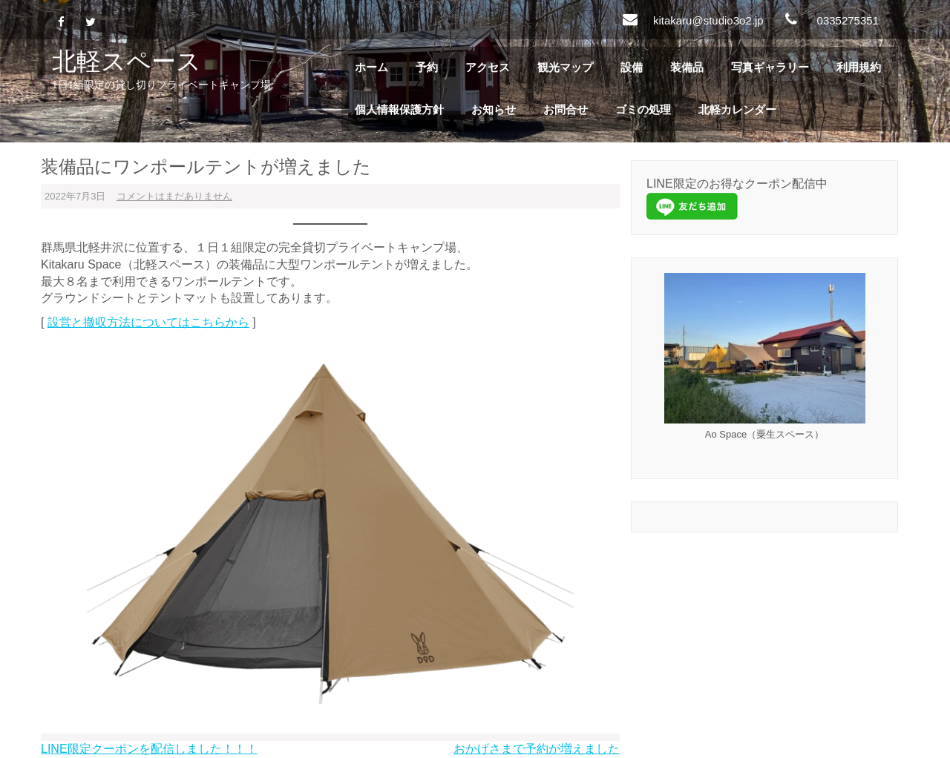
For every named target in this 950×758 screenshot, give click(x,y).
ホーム (371, 67)
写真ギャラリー (770, 67)
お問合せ (565, 109)
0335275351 (848, 20)
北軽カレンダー (737, 109)
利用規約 (858, 67)
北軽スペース (126, 60)
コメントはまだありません (174, 196)
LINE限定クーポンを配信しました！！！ (149, 748)
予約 (427, 67)
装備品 (687, 67)
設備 (631, 67)
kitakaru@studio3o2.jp (708, 20)
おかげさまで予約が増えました (536, 748)
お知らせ (493, 109)
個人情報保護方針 (399, 109)
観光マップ (565, 67)
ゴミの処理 (643, 109)
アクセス (487, 67)
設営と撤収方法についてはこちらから (148, 322)
